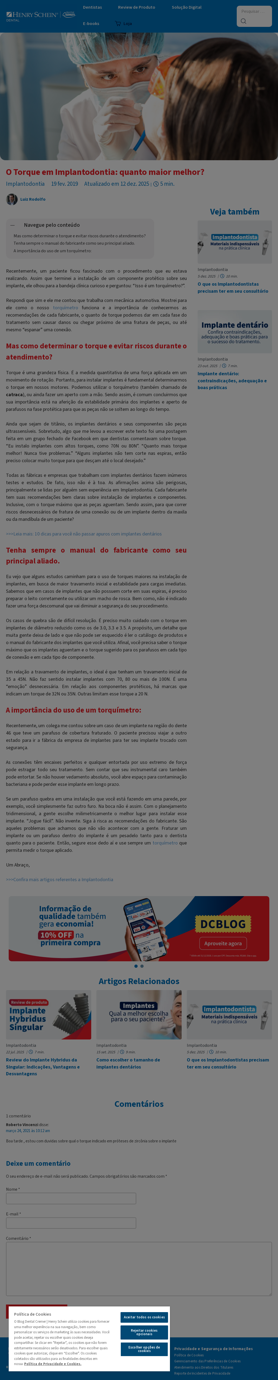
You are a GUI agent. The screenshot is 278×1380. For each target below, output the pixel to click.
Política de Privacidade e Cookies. (52, 1364)
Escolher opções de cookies (144, 1349)
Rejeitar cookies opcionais (144, 1332)
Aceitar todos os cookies (144, 1317)
